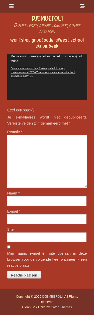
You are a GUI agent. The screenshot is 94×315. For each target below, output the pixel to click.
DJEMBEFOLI (47, 18)
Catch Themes (61, 307)
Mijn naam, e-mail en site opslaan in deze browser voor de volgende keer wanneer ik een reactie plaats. (47, 259)
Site (10, 229)
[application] (47, 77)
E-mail (14, 211)
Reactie (15, 132)
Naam (13, 193)
